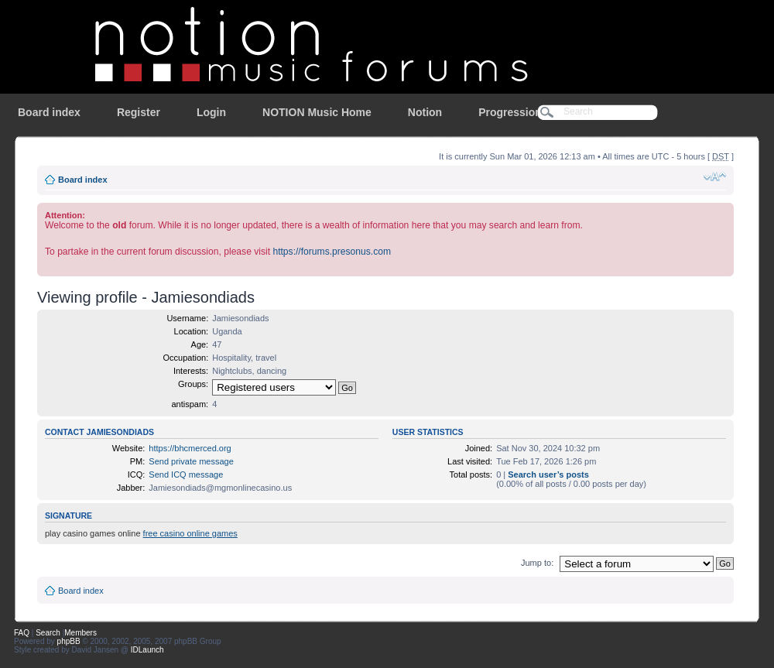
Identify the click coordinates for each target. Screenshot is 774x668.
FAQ (21, 633)
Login (211, 112)
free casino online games (190, 533)
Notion (425, 112)
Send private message (191, 461)
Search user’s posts (548, 474)
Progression (510, 112)
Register (138, 112)
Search (48, 633)
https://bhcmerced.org (190, 448)
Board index (49, 112)
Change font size (715, 176)
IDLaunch (147, 650)
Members (80, 633)
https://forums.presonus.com (331, 251)
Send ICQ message (186, 474)
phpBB (68, 641)
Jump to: (537, 562)
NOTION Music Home (317, 112)
